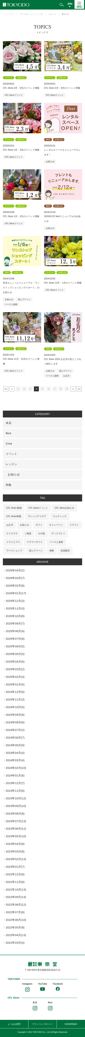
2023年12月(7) (15, 783)
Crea (9, 443)
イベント (11, 453)
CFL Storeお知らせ (64, 508)
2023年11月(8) (15, 790)
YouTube (42, 984)
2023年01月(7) (15, 866)
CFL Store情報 (13, 516)
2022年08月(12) (16, 904)
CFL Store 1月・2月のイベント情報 (21, 216)
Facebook (58, 984)
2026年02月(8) (15, 585)
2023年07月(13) (16, 821)
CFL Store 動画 (14, 508)
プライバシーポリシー (42, 1024)
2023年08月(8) (15, 813)
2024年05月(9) (15, 745)
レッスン (11, 464)
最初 (5, 388)
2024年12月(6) (15, 691)
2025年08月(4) (15, 631)
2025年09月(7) (15, 623)
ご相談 (27, 533)
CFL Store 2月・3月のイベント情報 (21, 150)
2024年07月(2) (15, 730)
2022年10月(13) (16, 889)
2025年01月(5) (15, 684)
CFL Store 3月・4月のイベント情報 (62, 88)
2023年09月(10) (16, 806)
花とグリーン (24, 299)
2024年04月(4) (15, 752)
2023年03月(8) (15, 851)
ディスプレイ (58, 533)
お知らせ (52, 14)
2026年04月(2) (15, 570)
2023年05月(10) (16, 836)
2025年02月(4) (15, 676)
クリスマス (12, 533)
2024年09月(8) (15, 714)
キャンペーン (56, 525)
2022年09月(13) (16, 897)
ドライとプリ (13, 542)
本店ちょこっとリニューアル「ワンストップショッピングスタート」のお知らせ (21, 287)
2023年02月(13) (16, 859)
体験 (51, 550)
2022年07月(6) (15, 912)
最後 (79, 388)
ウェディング (60, 516)
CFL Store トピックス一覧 (31, 14)
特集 (8, 484)
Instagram (27, 984)
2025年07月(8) (15, 638)
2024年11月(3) (15, 699)
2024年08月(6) (15, 722)
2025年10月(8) (15, 616)
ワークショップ (14, 550)
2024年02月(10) (16, 767)
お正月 (66, 376)
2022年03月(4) (15, 942)
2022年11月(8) (15, 881)
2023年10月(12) (16, 798)
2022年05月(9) (15, 927)
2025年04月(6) (15, 661)
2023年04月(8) (15, 843)
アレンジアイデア (37, 516)
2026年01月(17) (16, 593)
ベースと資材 (11, 304)
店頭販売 (65, 550)
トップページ (8, 14)
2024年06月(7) (15, 737)
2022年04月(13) (16, 935)
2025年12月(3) (15, 600)
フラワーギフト (35, 542)
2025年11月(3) (15, 608)
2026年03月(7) (15, 578)
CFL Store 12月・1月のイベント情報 (63, 282)
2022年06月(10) (16, 919)
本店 (8, 423)
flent (8, 433)
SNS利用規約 (71, 1024)
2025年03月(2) (15, 669)
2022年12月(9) (15, 874)
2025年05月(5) (15, 654)
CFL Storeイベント (14, 95)
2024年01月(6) (15, 775)
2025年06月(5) (15, 646)
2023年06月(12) (16, 828)
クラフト (74, 525)
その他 (41, 533)
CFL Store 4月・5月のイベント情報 (21, 88)
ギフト (39, 525)
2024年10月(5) (15, 707)
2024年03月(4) (15, 760)
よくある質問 (14, 1024)
